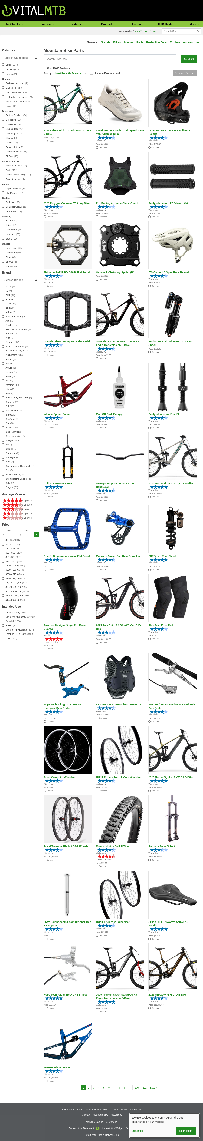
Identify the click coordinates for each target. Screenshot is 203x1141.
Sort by (47, 73)
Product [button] (107, 24)
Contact (86, 1114)
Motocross (116, 1114)
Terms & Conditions (72, 1109)
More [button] (193, 24)
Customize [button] (137, 1130)
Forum (136, 24)
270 (137, 1087)
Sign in (153, 31)
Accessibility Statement (81, 1128)
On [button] (127, 1128)
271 (145, 1087)
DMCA (106, 1109)
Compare (50, 141)
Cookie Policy (120, 1109)
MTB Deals (165, 24)
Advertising (136, 1109)
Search (189, 59)
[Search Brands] (20, 280)
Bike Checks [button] (12, 24)
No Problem (185, 1130)
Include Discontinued (107, 73)
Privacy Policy (93, 1109)
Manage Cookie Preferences (101, 1121)
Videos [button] (77, 24)
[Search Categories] (20, 58)
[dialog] (164, 1125)
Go (36, 534)
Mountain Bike (100, 1114)
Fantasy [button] (46, 24)
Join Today (141, 31)
